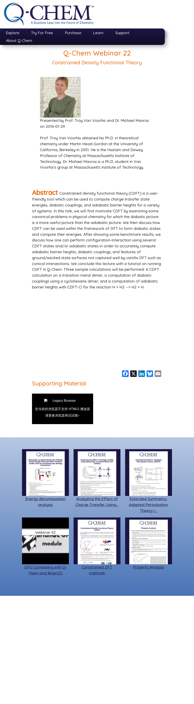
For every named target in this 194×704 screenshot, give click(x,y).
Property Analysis (148, 567)
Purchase (73, 32)
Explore (12, 32)
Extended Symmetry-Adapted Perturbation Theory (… (148, 504)
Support (122, 32)
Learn (98, 32)
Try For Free (42, 32)
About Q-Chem (19, 40)
